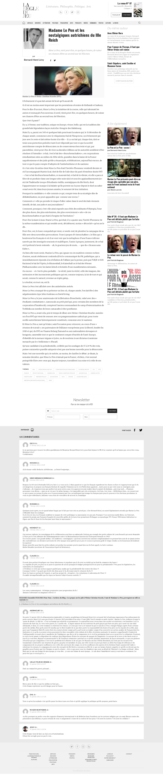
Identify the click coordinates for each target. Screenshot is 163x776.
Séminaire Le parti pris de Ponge (91, 760)
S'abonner (127, 15)
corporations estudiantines (65, 369)
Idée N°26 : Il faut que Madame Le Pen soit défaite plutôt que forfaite (123, 218)
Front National (38, 373)
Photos (101, 23)
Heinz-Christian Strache (67, 373)
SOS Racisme (54, 377)
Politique (55, 23)
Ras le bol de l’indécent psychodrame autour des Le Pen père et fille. (121, 154)
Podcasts (78, 23)
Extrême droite (84, 369)
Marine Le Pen (95, 373)
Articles (30, 23)
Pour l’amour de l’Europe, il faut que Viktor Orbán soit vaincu (123, 48)
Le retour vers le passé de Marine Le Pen (123, 256)
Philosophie (64, 23)
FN (94, 369)
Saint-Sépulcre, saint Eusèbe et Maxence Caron (121, 65)
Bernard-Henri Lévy (34, 59)
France (26, 373)
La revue (115, 23)
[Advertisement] (124, 105)
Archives (38, 23)
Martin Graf (28, 377)
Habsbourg (51, 373)
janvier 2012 (83, 373)
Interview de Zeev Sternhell (118, 193)
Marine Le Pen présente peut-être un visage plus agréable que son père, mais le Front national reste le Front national (123, 183)
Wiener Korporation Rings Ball (34, 380)
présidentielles (41, 377)
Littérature (46, 23)
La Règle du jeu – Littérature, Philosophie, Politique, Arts (23, 22)
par (116, 150)
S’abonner (109, 760)
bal (34, 369)
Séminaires (93, 23)
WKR (50, 380)
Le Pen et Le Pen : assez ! (118, 147)
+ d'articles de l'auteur (124, 81)
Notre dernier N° (110, 758)
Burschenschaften (45, 369)
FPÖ (99, 369)
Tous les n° (116, 15)
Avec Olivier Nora (115, 33)
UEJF (63, 377)
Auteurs (108, 23)
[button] (139, 23)
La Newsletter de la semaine (34, 756)
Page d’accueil (34, 754)
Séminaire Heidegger (91, 756)
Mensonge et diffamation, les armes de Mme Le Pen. (122, 264)
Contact (129, 754)
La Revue (110, 754)
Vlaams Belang (82, 377)
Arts (71, 23)
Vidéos (86, 23)
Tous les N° (110, 756)
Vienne (70, 377)
